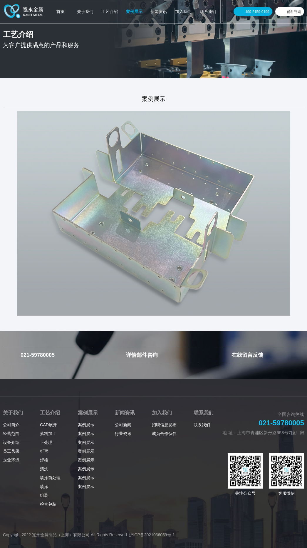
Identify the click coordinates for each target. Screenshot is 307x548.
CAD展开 (48, 424)
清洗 (44, 469)
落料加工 (48, 433)
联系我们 (204, 413)
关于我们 (13, 413)
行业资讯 (123, 433)
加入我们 (162, 413)
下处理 (46, 442)
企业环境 (11, 460)
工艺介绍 (50, 413)
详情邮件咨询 (142, 355)
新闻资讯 (125, 413)
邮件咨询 (294, 12)
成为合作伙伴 (164, 433)
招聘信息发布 (164, 424)
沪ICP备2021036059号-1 (152, 534)
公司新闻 (123, 424)
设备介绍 (11, 442)
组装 (44, 495)
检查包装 (48, 504)
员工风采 (11, 451)
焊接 (44, 460)
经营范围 (11, 433)
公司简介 (11, 424)
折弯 (44, 451)
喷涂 (44, 486)
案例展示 (88, 413)
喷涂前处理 (50, 477)
